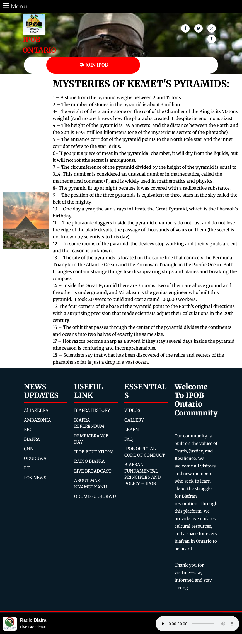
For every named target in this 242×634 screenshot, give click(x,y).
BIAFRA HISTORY (92, 410)
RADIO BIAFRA (89, 461)
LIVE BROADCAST (92, 471)
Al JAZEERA (36, 410)
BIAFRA (32, 439)
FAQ (128, 439)
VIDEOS (132, 410)
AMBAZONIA (37, 420)
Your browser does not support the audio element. (197, 623)
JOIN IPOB (93, 65)
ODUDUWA (35, 458)
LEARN (131, 429)
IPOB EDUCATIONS (93, 451)
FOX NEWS (35, 477)
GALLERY (134, 420)
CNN (28, 448)
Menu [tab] (14, 6)
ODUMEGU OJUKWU (95, 496)
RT (27, 468)
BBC (28, 429)
